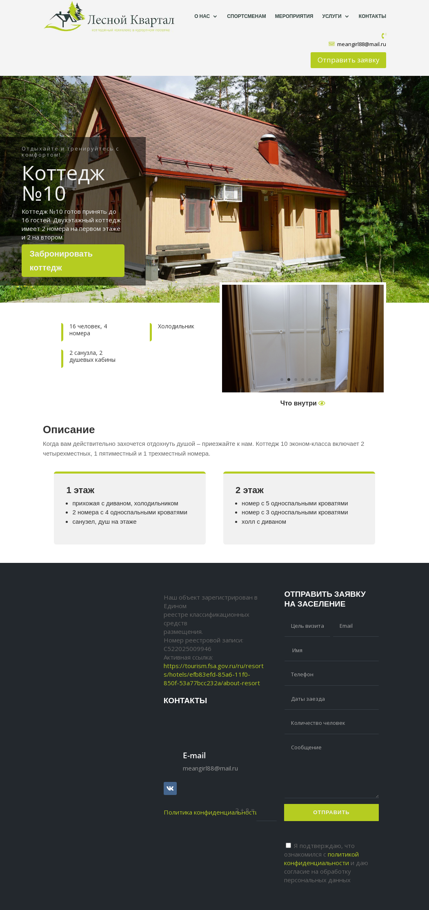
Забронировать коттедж (61, 260)
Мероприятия (294, 16)
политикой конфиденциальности (321, 858)
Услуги (331, 16)
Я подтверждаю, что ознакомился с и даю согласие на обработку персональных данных (326, 862)
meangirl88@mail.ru (361, 44)
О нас (202, 16)
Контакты (372, 16)
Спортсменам (246, 16)
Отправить (331, 812)
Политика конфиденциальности (211, 812)
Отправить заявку (347, 59)
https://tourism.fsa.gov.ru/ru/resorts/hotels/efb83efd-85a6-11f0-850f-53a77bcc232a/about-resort (214, 674)
